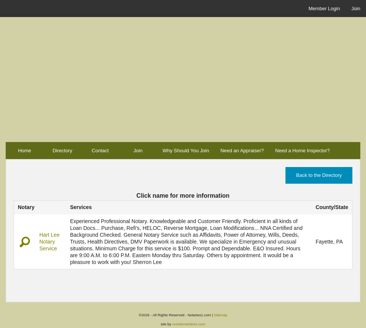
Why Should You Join (186, 150)
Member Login (324, 8)
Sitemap (220, 315)
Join (355, 8)
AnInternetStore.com (188, 324)
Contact (100, 150)
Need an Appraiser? (242, 150)
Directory (62, 150)
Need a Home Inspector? (302, 150)
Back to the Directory (319, 175)
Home (24, 150)
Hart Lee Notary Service (49, 241)
